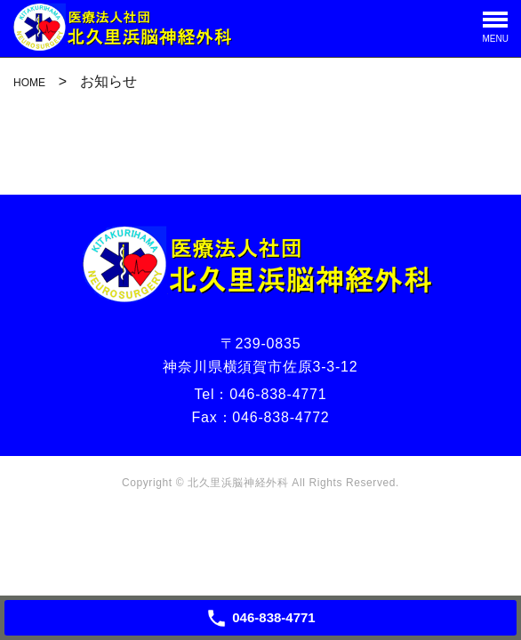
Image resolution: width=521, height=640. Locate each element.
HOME (29, 82)
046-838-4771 (277, 394)
